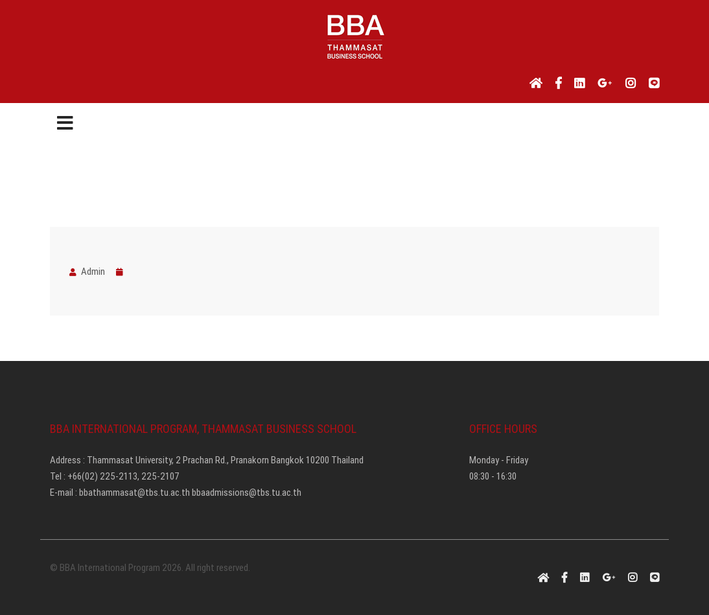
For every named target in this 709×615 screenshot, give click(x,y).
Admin (87, 271)
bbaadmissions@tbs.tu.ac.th (246, 492)
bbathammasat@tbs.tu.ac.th (134, 492)
